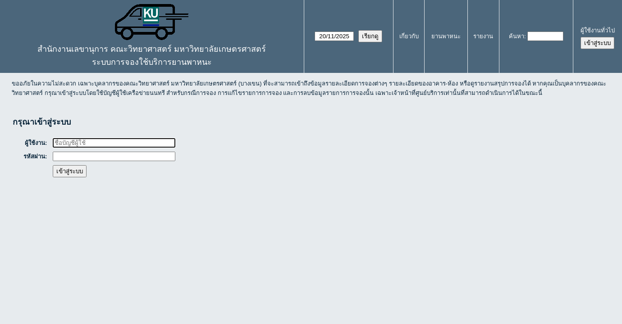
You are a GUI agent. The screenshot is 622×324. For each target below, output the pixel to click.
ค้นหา (516, 36)
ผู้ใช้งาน (35, 143)
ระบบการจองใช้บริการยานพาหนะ (152, 62)
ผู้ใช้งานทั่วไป (598, 30)
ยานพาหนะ (446, 36)
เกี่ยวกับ (409, 36)
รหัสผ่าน (35, 156)
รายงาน (483, 36)
